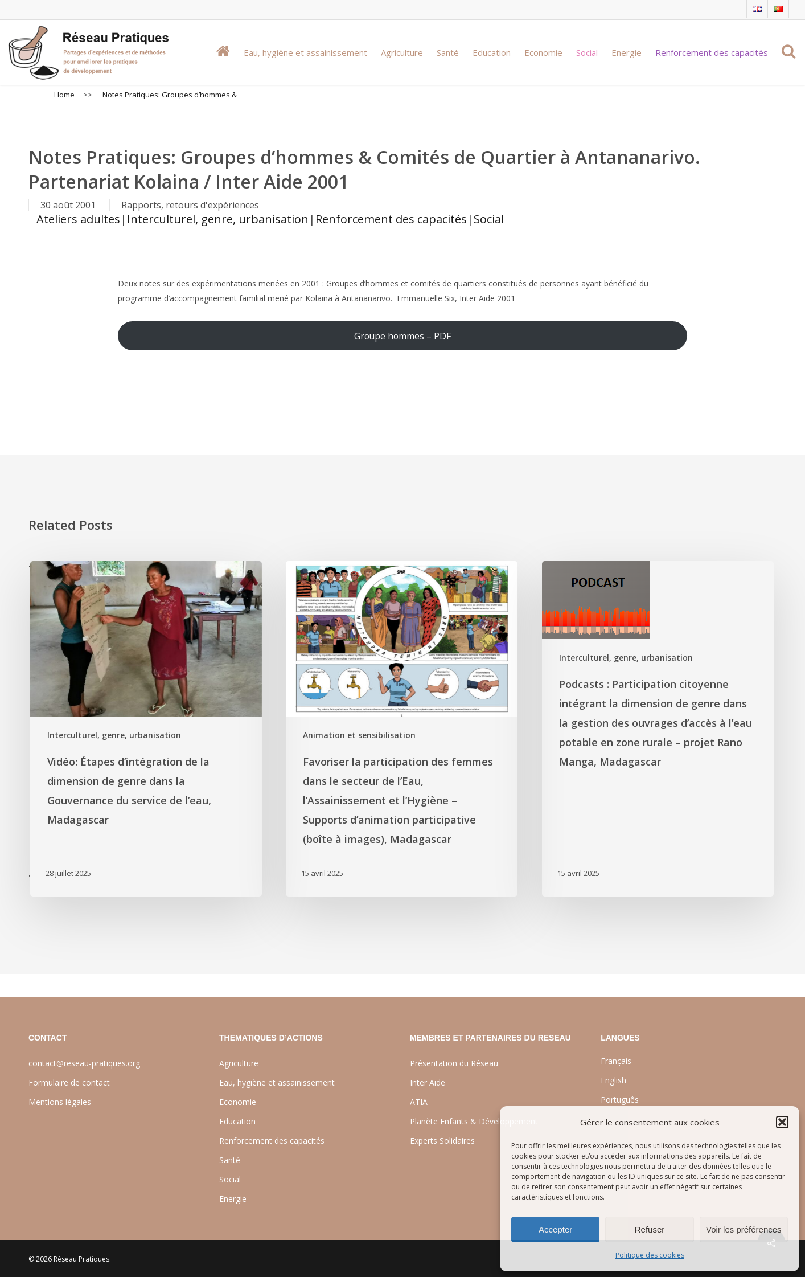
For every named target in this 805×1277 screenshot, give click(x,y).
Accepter (555, 1229)
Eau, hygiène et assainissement (277, 1082)
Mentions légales (59, 1101)
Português (620, 1099)
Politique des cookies (649, 1255)
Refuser (650, 1229)
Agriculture (238, 1063)
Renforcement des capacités (391, 219)
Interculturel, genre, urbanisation (218, 219)
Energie (233, 1198)
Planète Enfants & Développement (474, 1121)
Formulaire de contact (69, 1082)
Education (237, 1121)
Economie (237, 1101)
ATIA (419, 1101)
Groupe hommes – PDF (402, 336)
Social (489, 219)
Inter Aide (427, 1082)
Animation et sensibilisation (359, 735)
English (613, 1080)
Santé (229, 1160)
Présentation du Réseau (454, 1063)
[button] (782, 1122)
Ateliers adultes (78, 219)
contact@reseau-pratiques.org (84, 1063)
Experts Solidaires (442, 1140)
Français (616, 1060)
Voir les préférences (744, 1229)
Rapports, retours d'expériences (190, 205)
